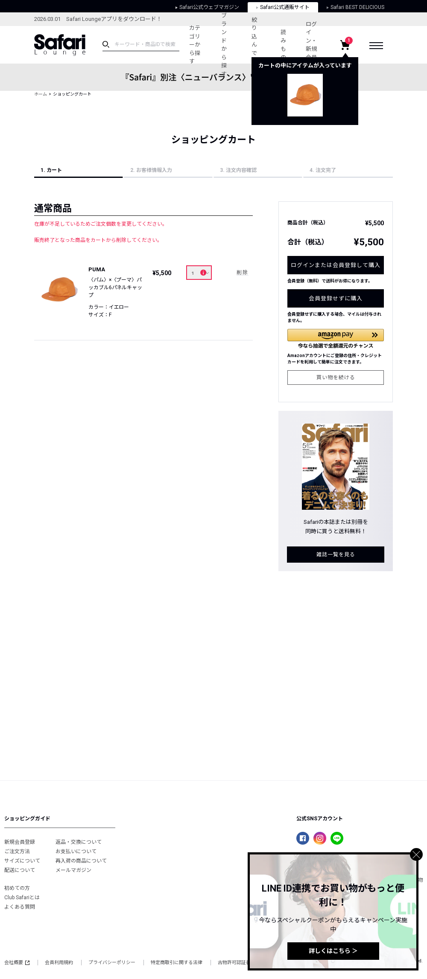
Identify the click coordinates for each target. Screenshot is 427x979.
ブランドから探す (224, 44)
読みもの (283, 45)
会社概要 (16, 962)
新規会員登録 (19, 842)
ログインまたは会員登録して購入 (335, 265)
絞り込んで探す (254, 45)
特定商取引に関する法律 (176, 962)
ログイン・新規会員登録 (311, 45)
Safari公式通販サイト (283, 7)
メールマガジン (73, 870)
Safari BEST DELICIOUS (355, 7)
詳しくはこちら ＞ (333, 950)
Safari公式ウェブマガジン (207, 7)
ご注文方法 (17, 851)
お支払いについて (76, 851)
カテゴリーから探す (194, 44)
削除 (243, 273)
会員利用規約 (59, 962)
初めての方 (17, 888)
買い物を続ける (335, 378)
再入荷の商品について (81, 861)
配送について (19, 870)
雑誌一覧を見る (335, 555)
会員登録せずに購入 (336, 298)
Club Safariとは (22, 898)
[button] (335, 338)
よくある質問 (19, 907)
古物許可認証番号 (236, 962)
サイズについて (22, 861)
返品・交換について (79, 842)
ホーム (40, 94)
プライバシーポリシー (111, 962)
